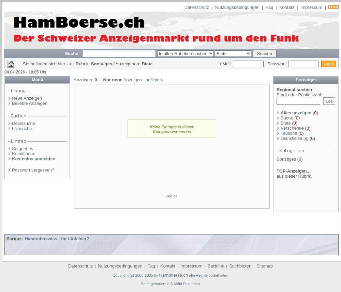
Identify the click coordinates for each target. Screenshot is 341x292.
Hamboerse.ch (173, 275)
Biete (286, 123)
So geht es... (24, 148)
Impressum (311, 7)
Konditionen (23, 153)
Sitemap (264, 266)
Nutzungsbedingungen (237, 7)
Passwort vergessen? (33, 170)
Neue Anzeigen (27, 98)
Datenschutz (196, 7)
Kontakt (286, 7)
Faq (269, 7)
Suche (287, 117)
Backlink (216, 266)
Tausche (289, 133)
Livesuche (22, 128)
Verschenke (292, 128)
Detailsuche (23, 123)
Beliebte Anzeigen (29, 103)
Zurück (171, 196)
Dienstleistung (295, 138)
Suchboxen (240, 266)
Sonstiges (286, 159)
